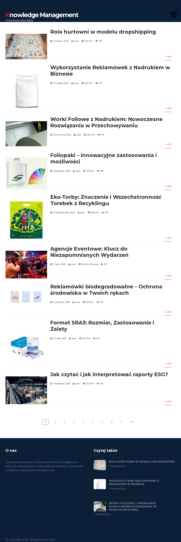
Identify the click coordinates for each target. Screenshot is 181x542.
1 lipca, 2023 (59, 264)
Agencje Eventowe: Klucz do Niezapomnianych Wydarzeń (89, 252)
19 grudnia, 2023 (61, 171)
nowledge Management (41, 15)
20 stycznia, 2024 (62, 134)
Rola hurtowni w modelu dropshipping (103, 32)
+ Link (168, 56)
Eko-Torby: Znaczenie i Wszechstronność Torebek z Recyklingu (105, 200)
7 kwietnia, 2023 (61, 383)
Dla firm (88, 41)
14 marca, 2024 (61, 41)
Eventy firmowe (90, 264)
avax (76, 41)
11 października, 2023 (64, 212)
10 (131, 422)
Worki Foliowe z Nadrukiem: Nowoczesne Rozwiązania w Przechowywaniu (106, 122)
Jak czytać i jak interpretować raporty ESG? (109, 374)
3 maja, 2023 (59, 338)
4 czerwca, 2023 (61, 302)
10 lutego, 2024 (61, 83)
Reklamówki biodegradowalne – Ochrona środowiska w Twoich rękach (106, 290)
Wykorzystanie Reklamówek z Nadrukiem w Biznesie (134, 482)
